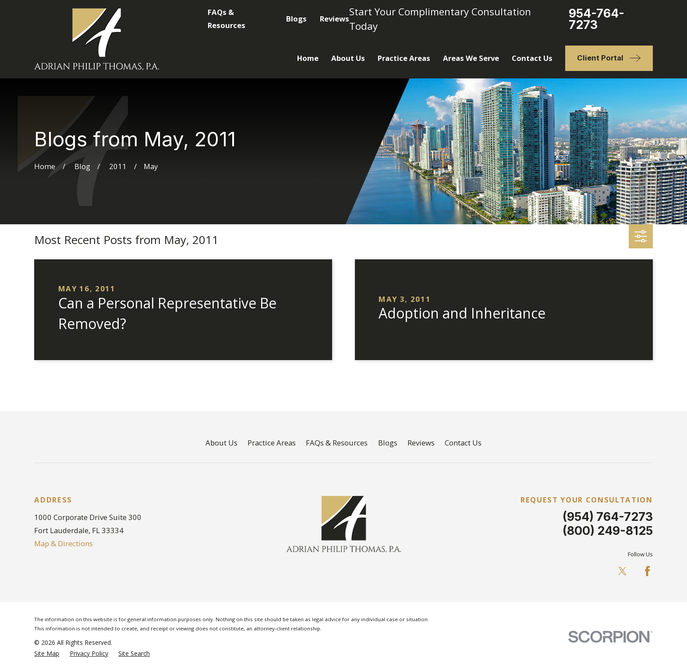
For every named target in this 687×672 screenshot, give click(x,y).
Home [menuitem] (308, 58)
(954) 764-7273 (608, 516)
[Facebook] (647, 571)
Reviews (334, 19)
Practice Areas (272, 443)
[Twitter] (622, 571)
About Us (221, 443)
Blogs (296, 19)
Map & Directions (63, 543)
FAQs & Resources (337, 443)
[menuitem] (46, 653)
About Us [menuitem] (348, 58)
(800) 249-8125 (608, 530)
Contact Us (463, 443)
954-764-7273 (596, 19)
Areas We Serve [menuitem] (471, 58)
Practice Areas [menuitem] (404, 58)
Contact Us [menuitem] (532, 58)
